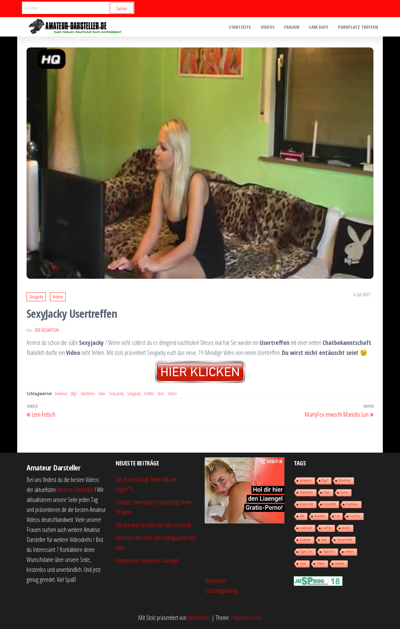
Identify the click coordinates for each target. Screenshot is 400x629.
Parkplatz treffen (358, 27)
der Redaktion (47, 330)
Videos (268, 27)
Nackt (346, 528)
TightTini (329, 551)
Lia (337, 516)
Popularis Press (246, 617)
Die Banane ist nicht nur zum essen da (153, 525)
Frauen (292, 27)
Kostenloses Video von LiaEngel (147, 560)
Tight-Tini (306, 551)
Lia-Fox (355, 516)
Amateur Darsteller (75, 489)
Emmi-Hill (306, 504)
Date (102, 393)
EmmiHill (329, 504)
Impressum (216, 580)
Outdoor (305, 540)
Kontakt (319, 516)
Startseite (240, 27)
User (161, 393)
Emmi (344, 492)
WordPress (199, 617)
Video (172, 393)
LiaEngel (306, 528)
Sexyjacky (36, 297)
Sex (324, 540)
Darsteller (88, 393)
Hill (302, 516)
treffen (149, 393)
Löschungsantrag (221, 590)
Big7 (74, 393)
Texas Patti (344, 540)
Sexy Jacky (116, 393)
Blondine (344, 480)
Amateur (61, 393)
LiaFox (327, 528)
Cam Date (319, 27)
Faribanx (352, 504)
